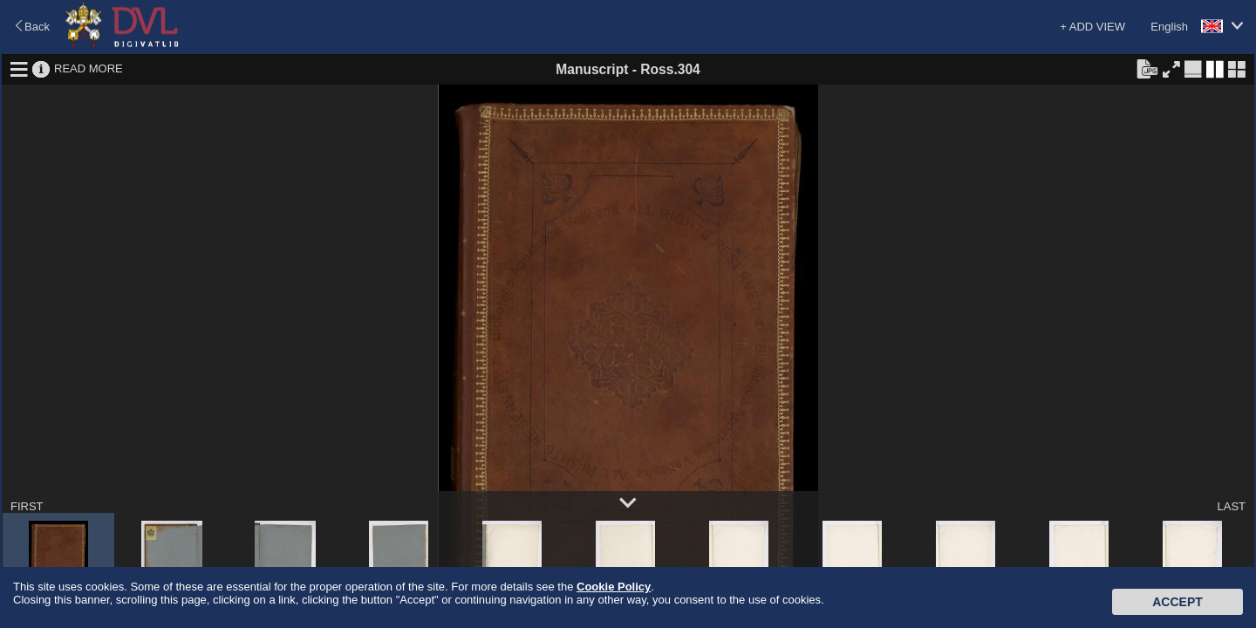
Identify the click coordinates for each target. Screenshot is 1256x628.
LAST (1231, 506)
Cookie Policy (614, 586)
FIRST (27, 506)
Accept (1177, 602)
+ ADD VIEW (1092, 26)
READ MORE (88, 68)
